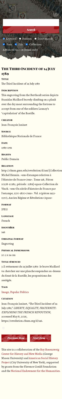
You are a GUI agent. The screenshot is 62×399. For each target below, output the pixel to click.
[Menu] (7, 15)
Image (5, 292)
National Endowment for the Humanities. (36, 371)
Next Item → (40, 338)
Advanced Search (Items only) (20, 50)
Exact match (44, 39)
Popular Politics (19, 292)
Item (9, 44)
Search (31, 29)
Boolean (25, 39)
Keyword (9, 39)
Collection (35, 44)
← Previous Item (14, 338)
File (20, 44)
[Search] (56, 15)
